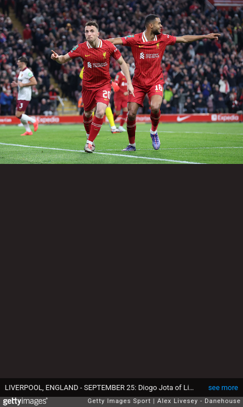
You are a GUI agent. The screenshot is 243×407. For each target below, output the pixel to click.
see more (223, 387)
